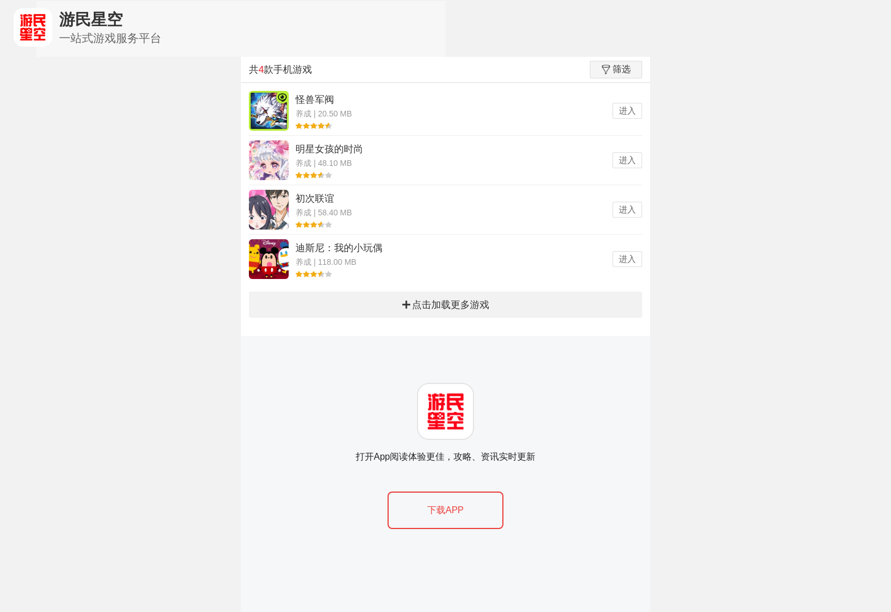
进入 (627, 110)
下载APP (445, 510)
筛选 (616, 69)
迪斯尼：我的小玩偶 (338, 248)
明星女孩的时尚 (329, 149)
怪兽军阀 (314, 99)
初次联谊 (314, 198)
